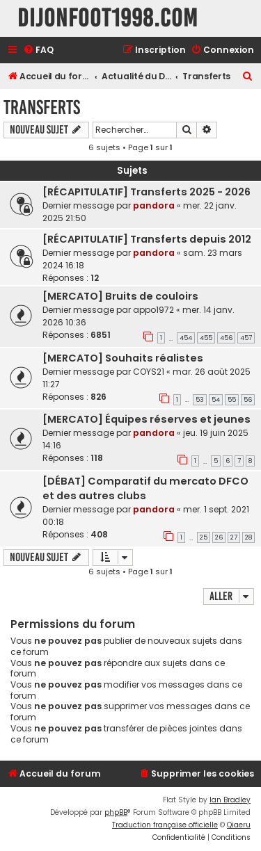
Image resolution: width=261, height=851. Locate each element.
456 (226, 338)
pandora (154, 205)
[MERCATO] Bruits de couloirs (120, 296)
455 (206, 338)
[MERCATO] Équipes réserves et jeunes (146, 419)
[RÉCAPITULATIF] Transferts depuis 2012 (146, 239)
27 (233, 537)
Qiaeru (239, 825)
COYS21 (148, 372)
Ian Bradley (230, 800)
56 (248, 400)
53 (200, 400)
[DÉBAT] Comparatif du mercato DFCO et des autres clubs (145, 488)
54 (216, 400)
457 (246, 338)
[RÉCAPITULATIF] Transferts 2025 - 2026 (146, 192)
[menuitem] (38, 50)
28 (248, 537)
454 (186, 338)
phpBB (115, 812)
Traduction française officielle (165, 825)
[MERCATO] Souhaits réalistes (122, 358)
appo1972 (153, 310)
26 (219, 537)
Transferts (41, 107)
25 (203, 537)
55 (232, 400)
